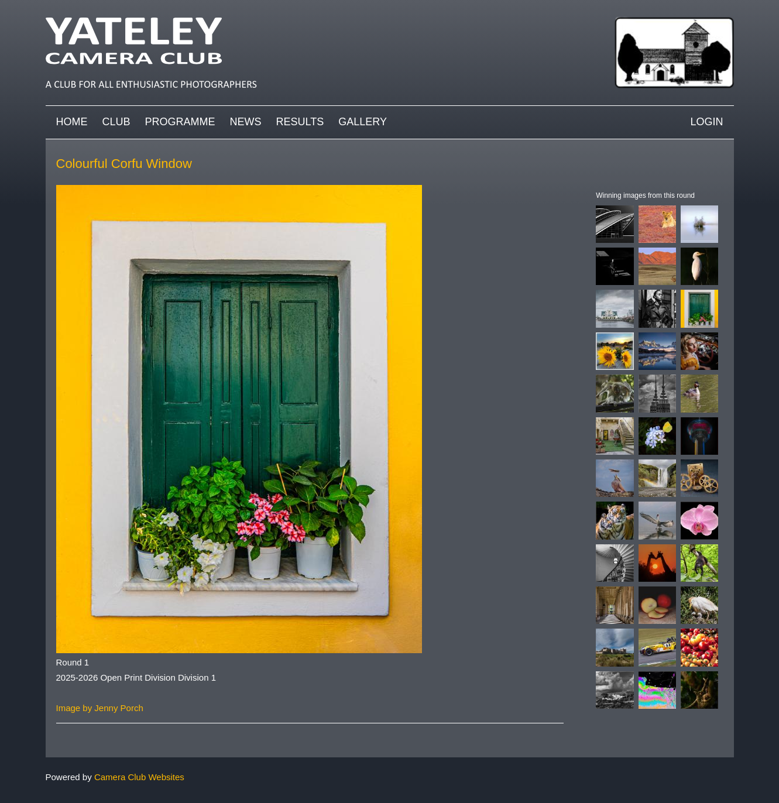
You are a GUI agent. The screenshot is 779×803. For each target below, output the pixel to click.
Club (116, 122)
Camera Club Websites (139, 777)
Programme (180, 122)
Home (72, 122)
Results (300, 122)
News (246, 122)
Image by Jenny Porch (99, 708)
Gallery (362, 122)
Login (706, 122)
